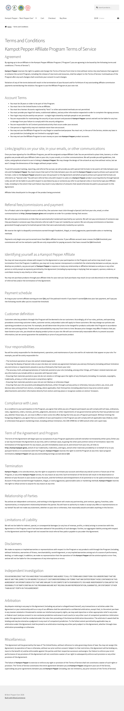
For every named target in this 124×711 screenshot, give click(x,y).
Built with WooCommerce (15, 698)
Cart (42, 18)
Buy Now (63, 18)
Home (9, 27)
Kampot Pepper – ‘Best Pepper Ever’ (19, 18)
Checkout (52, 18)
